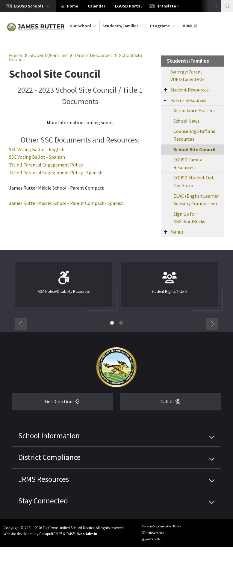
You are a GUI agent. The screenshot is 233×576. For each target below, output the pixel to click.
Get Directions (46, 403)
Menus (177, 232)
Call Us (150, 403)
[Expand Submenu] (166, 89)
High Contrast (155, 533)
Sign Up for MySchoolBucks (189, 218)
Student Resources (189, 90)
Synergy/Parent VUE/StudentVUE (187, 75)
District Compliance (49, 457)
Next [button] (210, 6)
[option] (28, 6)
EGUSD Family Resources (187, 163)
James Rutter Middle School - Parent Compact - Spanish (66, 203)
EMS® (70, 533)
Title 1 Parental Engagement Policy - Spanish (55, 173)
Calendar (96, 6)
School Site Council (194, 149)
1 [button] (112, 323)
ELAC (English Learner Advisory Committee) (196, 200)
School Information (49, 435)
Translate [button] (169, 6)
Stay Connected (43, 501)
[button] (33, 6)
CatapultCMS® (50, 533)
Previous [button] (21, 324)
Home (72, 6)
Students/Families (123, 25)
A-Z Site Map (152, 539)
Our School (82, 25)
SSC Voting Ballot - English (36, 149)
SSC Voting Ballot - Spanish (37, 157)
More (189, 25)
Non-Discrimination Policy (161, 527)
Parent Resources (93, 55)
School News (186, 121)
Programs (162, 25)
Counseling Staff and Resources (194, 135)
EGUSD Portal (128, 6)
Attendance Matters (194, 110)
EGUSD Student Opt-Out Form (194, 181)
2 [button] (121, 323)
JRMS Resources (43, 479)
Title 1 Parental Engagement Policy (46, 165)
